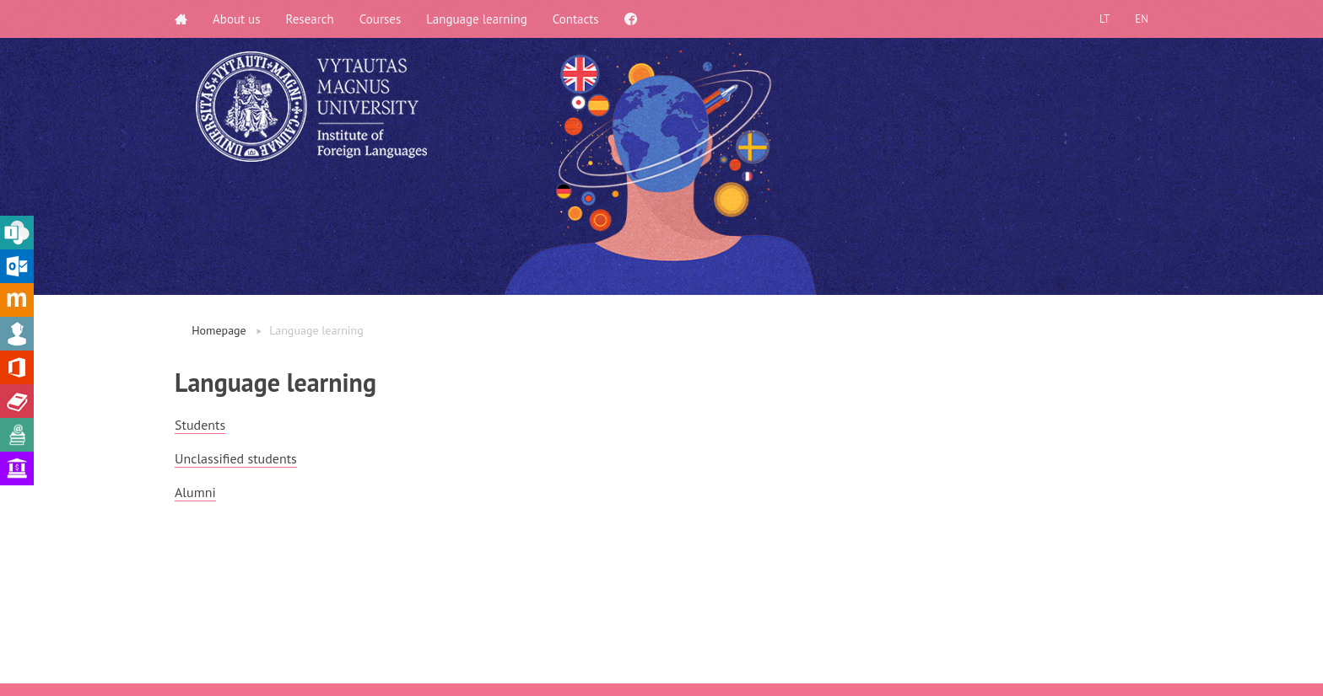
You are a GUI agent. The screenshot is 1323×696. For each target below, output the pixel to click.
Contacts (576, 19)
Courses (380, 19)
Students (200, 424)
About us (237, 19)
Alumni (195, 492)
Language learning (476, 19)
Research (310, 19)
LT (1104, 19)
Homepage (219, 330)
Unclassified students (236, 458)
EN (1141, 19)
